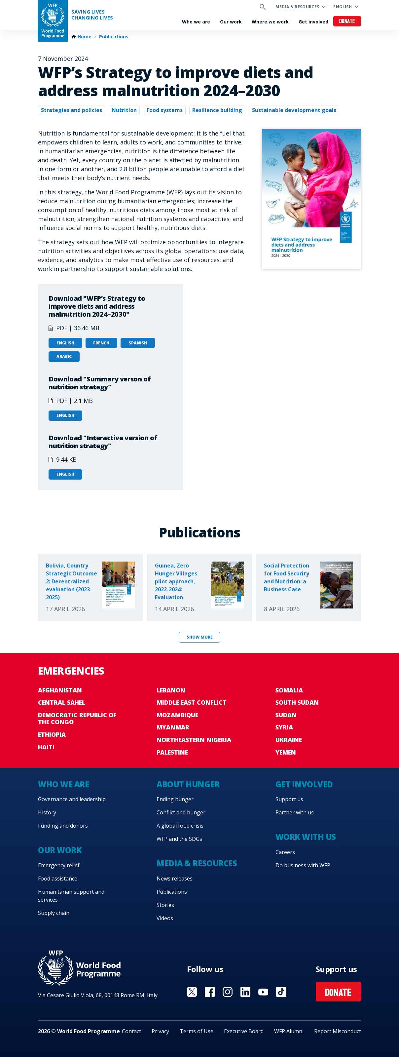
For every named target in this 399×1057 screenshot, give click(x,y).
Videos (165, 918)
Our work (231, 22)
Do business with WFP (302, 865)
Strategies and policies (71, 110)
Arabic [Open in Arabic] (64, 356)
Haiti (46, 747)
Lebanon (171, 690)
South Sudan (297, 702)
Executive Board (244, 1031)
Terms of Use (196, 1031)
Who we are (196, 22)
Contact (131, 1031)
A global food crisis (180, 825)
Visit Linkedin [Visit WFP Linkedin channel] (245, 992)
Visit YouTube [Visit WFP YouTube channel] (263, 992)
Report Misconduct (337, 1031)
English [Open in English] (65, 343)
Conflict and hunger (181, 812)
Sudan (286, 715)
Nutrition (124, 110)
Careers (285, 852)
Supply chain (53, 913)
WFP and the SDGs (179, 838)
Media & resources (297, 7)
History (47, 812)
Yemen (285, 752)
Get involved (313, 22)
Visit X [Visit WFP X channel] (192, 992)
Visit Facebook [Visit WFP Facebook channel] (210, 992)
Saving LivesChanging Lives (92, 14)
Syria (284, 727)
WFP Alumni (289, 1031)
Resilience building (217, 110)
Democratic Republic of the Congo (77, 718)
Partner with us (294, 812)
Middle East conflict (192, 702)
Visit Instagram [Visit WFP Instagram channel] (228, 992)
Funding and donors (63, 825)
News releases (175, 878)
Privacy (160, 1031)
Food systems (165, 110)
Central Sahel (61, 702)
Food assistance (57, 878)
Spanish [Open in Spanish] (137, 343)
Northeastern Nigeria (194, 740)
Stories (165, 905)
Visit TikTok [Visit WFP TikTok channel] (281, 992)
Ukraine (288, 740)
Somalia (289, 690)
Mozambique (177, 715)
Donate (347, 22)
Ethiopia (52, 734)
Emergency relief (59, 865)
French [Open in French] (101, 343)
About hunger (188, 784)
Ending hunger (175, 799)
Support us (289, 799)
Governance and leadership (72, 799)
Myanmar (173, 727)
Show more (200, 637)
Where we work (270, 22)
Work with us (305, 836)
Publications (113, 37)
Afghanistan (60, 690)
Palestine (172, 752)
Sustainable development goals (294, 110)
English (342, 7)
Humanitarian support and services (71, 895)
